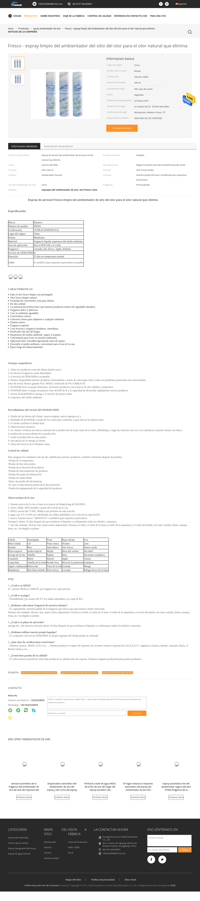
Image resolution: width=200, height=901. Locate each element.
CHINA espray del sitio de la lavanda (42, 885)
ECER (173, 885)
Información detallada (24, 146)
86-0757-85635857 (82, 4)
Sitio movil (130, 879)
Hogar (14, 16)
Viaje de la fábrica (73, 15)
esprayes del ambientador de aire (117, 672)
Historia (47, 847)
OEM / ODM (73, 847)
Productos (31, 15)
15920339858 (37, 700)
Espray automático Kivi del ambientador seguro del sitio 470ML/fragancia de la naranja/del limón (176, 788)
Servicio (47, 852)
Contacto (137, 713)
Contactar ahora (122, 128)
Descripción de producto (58, 146)
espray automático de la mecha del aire (39, 672)
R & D (70, 852)
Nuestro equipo (51, 858)
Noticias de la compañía (22, 31)
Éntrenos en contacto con (130, 15)
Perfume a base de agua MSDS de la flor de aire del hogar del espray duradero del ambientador (100, 788)
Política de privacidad (102, 879)
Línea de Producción (77, 842)
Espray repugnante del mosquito (23, 848)
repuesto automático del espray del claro (79, 672)
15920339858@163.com (50, 3)
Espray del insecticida (18, 837)
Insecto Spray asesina (18, 843)
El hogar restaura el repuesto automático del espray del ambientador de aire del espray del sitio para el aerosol (138, 788)
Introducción (50, 842)
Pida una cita (158, 15)
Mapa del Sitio (73, 879)
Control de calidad (99, 15)
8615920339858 (30, 704)
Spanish (182, 3)
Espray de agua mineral (19, 853)
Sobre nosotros (50, 15)
